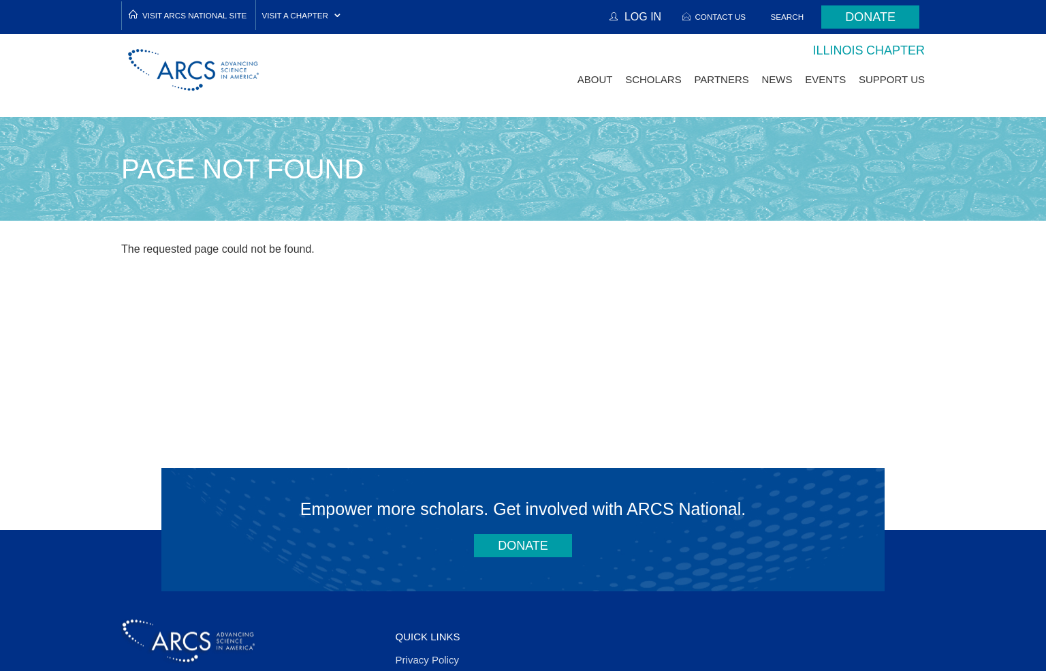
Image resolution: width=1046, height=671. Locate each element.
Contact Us (720, 16)
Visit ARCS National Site (194, 15)
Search (787, 16)
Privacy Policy (427, 660)
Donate (870, 17)
